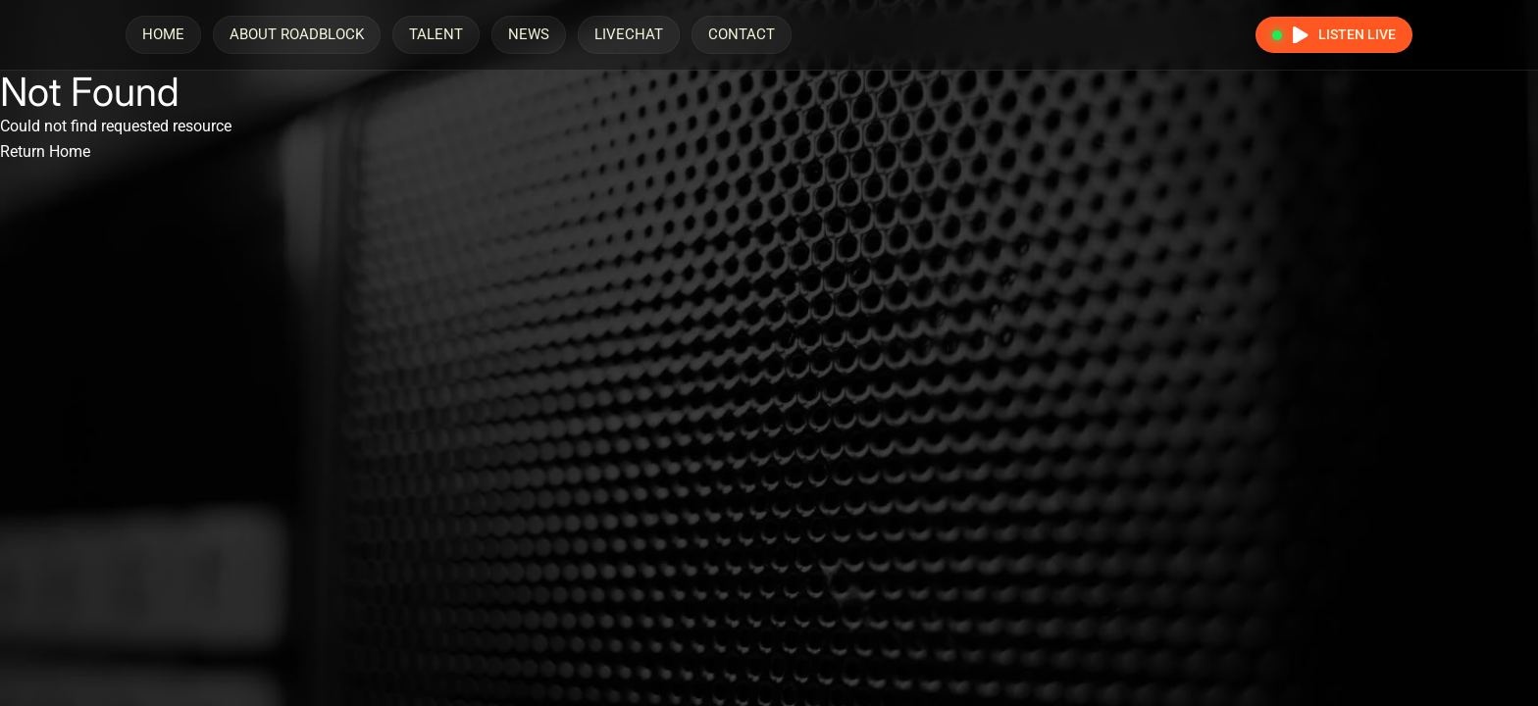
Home (163, 34)
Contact (741, 34)
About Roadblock (297, 34)
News (528, 34)
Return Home (45, 151)
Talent (436, 34)
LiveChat (628, 34)
